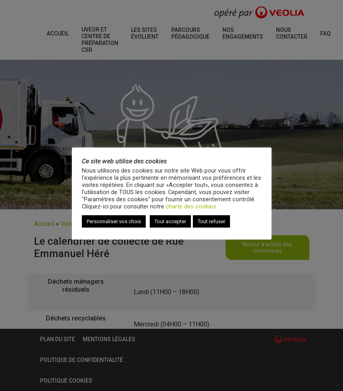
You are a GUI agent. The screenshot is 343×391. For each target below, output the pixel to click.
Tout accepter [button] (170, 221)
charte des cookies (191, 206)
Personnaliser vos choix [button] (114, 221)
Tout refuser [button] (211, 221)
